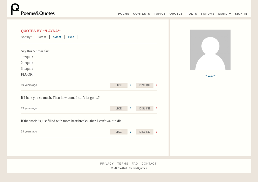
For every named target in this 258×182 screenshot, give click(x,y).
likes (71, 37)
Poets (191, 13)
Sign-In (241, 13)
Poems (124, 13)
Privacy (107, 163)
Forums (208, 13)
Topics (160, 13)
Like (119, 85)
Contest (141, 13)
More (224, 13)
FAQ (135, 163)
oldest (57, 37)
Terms (122, 163)
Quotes (176, 13)
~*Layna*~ (210, 76)
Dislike (144, 85)
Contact (149, 163)
